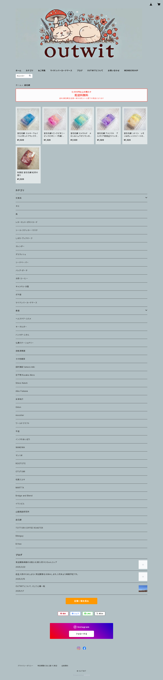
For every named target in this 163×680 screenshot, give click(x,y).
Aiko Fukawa (22, 391)
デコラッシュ (21, 254)
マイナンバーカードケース (61, 70)
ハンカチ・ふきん (22, 335)
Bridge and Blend (24, 495)
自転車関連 (20, 351)
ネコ (17, 206)
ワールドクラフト (22, 423)
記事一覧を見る (81, 601)
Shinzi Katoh (22, 383)
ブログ (79, 70)
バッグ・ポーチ (22, 270)
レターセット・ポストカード (26, 222)
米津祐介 (19, 399)
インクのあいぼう (23, 439)
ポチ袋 (18, 294)
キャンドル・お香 (22, 286)
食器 (18, 310)
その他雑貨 (20, 359)
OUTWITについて (95, 70)
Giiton (18, 407)
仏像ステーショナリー (25, 343)
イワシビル (20, 504)
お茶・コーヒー (22, 278)
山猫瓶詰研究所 (22, 512)
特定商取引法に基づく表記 (47, 666)
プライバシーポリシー (25, 666)
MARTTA (20, 487)
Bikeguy (20, 536)
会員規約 (64, 666)
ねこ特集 (42, 70)
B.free (19, 544)
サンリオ (19, 455)
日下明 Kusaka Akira (25, 375)
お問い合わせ (113, 70)
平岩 (18, 431)
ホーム (18, 70)
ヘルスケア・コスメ (23, 319)
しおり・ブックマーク (24, 238)
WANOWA (20, 447)
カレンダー (20, 246)
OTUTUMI (20, 471)
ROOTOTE (21, 463)
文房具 (18, 198)
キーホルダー (21, 327)
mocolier (20, 415)
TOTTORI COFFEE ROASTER (29, 528)
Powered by (81, 675)
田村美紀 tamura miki (25, 367)
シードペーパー (22, 262)
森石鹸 (18, 520)
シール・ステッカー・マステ (27, 230)
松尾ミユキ (20, 479)
